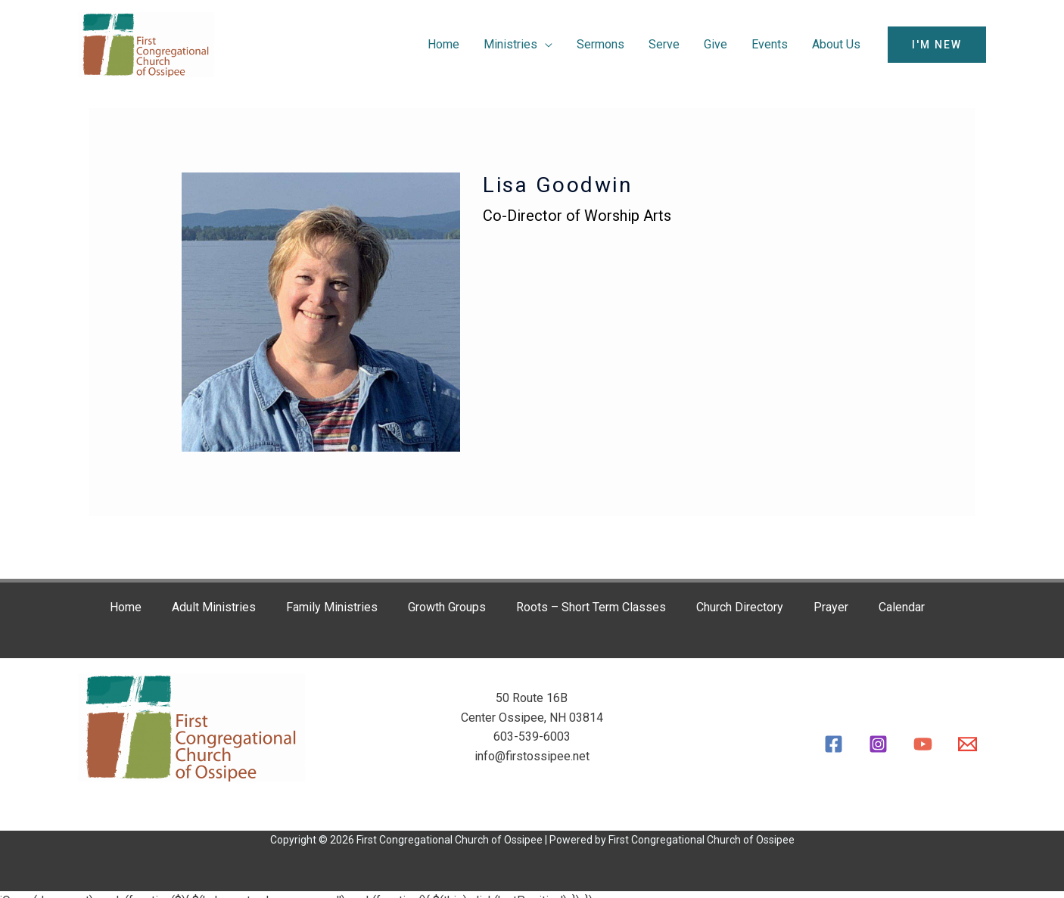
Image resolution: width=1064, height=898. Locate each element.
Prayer (831, 607)
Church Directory (739, 607)
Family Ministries (332, 607)
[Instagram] (878, 744)
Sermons (600, 44)
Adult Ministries (214, 607)
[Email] (967, 744)
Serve (664, 44)
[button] (937, 44)
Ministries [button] (510, 44)
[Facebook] (833, 744)
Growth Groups (447, 607)
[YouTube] (922, 744)
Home (443, 44)
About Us (836, 44)
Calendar (902, 607)
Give (715, 44)
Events (769, 44)
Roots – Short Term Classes (591, 607)
